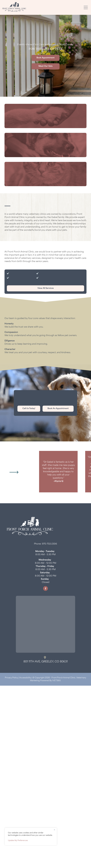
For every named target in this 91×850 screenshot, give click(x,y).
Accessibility (25, 678)
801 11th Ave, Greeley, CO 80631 (45, 661)
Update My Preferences (18, 840)
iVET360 (56, 681)
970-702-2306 (49, 544)
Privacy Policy (11, 678)
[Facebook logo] (45, 588)
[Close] (54, 829)
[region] (31, 836)
